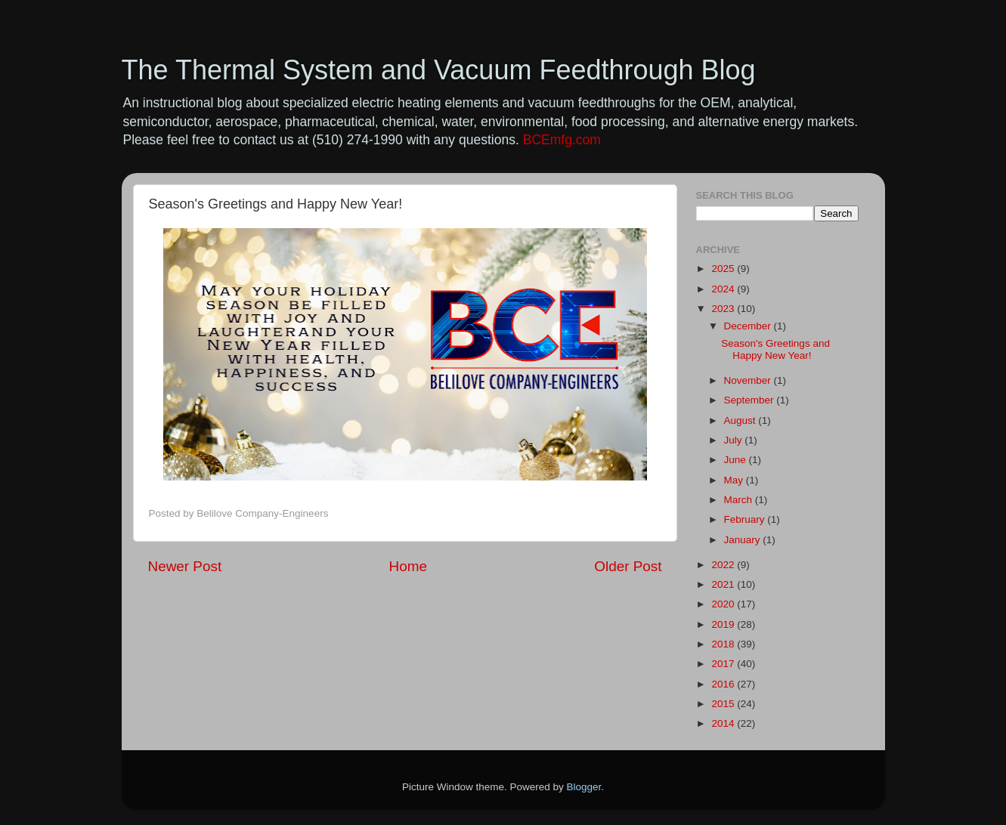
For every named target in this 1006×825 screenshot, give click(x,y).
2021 (724, 584)
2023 (724, 308)
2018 (724, 644)
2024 (724, 289)
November (749, 380)
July (734, 440)
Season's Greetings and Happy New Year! (775, 349)
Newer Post (185, 566)
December (749, 326)
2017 (724, 663)
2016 (724, 684)
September (750, 400)
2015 (724, 703)
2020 (724, 604)
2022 (724, 564)
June (736, 459)
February (746, 519)
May (735, 480)
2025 (724, 268)
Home (408, 566)
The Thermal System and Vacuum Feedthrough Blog (439, 69)
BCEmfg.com (562, 139)
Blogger (584, 787)
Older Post (627, 566)
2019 (724, 624)
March (739, 499)
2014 (724, 723)
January (743, 539)
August (741, 420)
